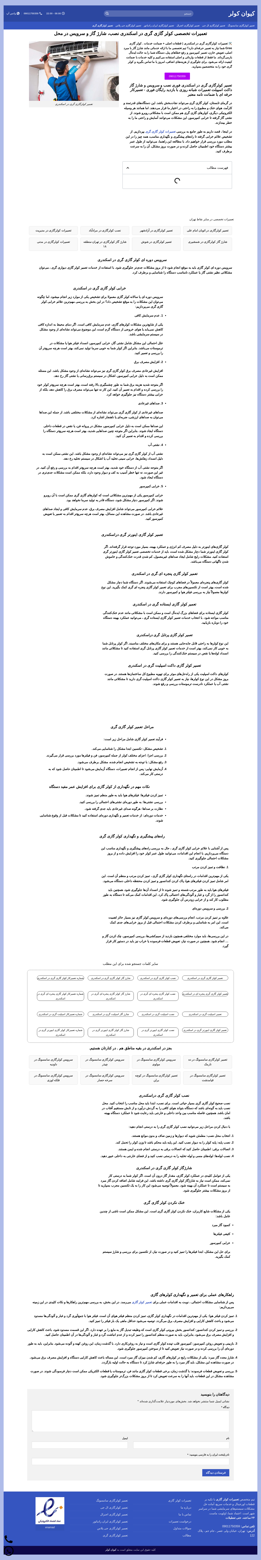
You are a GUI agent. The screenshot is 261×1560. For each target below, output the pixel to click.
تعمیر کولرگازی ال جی (213, 25)
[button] (127, 167)
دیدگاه (225, 1407)
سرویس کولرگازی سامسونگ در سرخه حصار (104, 1078)
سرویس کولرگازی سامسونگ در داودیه (53, 1062)
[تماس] (9, 1540)
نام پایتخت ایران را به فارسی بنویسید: (208, 1454)
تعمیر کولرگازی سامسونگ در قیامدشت (207, 1078)
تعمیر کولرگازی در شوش (156, 241)
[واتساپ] (9, 1551)
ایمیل (125, 1438)
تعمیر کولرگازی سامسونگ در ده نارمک (207, 1062)
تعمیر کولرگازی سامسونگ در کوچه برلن (156, 1078)
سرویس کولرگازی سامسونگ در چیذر (104, 1062)
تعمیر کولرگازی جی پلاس (128, 25)
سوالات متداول (182, 1528)
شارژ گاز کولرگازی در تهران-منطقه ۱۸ (104, 244)
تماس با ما (185, 1514)
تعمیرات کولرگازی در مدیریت (53, 230)
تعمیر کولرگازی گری (102, 25)
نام (227, 1438)
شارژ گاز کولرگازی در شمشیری (207, 241)
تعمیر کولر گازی (142, 1302)
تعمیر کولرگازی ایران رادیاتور (159, 25)
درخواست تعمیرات (180, 1521)
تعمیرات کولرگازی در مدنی (53, 241)
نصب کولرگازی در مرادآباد (105, 230)
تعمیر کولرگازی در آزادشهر (156, 230)
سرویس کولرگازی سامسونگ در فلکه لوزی (53, 1078)
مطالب (187, 1535)
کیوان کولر (242, 13)
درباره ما (186, 1507)
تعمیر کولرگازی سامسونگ (241, 25)
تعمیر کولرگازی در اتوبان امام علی (207, 230)
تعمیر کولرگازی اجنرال (188, 25)
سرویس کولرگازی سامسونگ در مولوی (156, 1062)
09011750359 (231, 1526)
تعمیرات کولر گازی (179, 1500)
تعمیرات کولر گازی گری (160, 131)
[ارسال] (107, 13)
